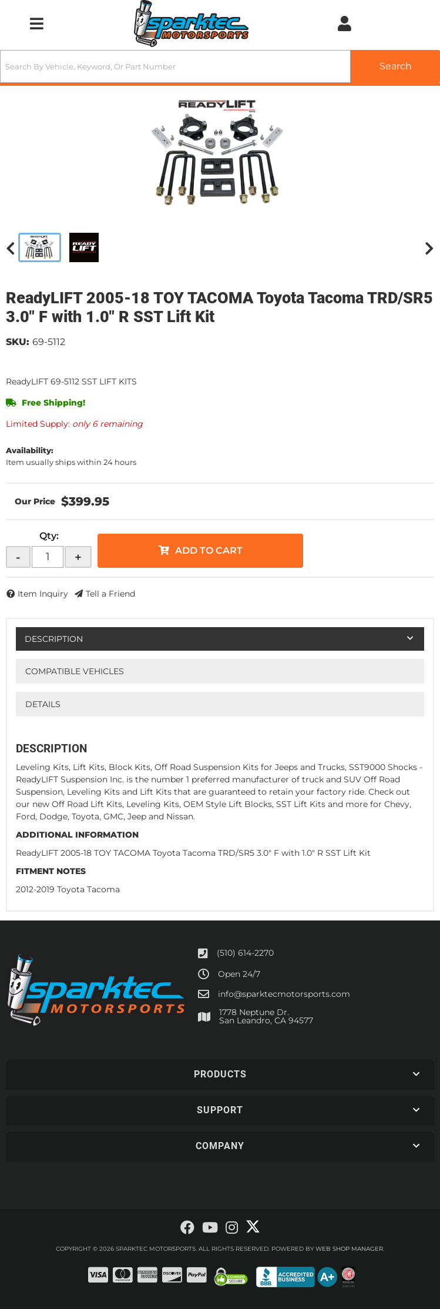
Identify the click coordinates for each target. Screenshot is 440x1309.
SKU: (17, 341)
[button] (220, 66)
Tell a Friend (110, 593)
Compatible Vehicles (74, 671)
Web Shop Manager (349, 1249)
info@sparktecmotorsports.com (284, 994)
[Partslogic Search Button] (395, 66)
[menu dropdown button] (36, 23)
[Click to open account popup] (344, 23)
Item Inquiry (43, 593)
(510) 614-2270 (245, 953)
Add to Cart (209, 550)
